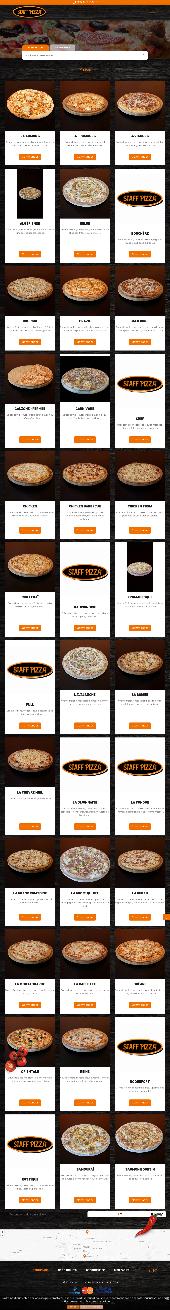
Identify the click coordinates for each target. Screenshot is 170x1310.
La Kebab (140, 893)
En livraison (35, 47)
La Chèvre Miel (30, 792)
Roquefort (140, 1081)
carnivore (85, 409)
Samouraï (85, 1169)
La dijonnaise (85, 802)
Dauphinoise (85, 607)
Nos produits (67, 1270)
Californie (140, 321)
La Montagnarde (30, 984)
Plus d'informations (91, 1306)
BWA (115, 1282)
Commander (30, 157)
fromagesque (140, 597)
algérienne (30, 223)
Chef (140, 419)
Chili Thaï (30, 597)
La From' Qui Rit (85, 893)
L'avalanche (85, 695)
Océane (140, 984)
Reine (85, 1071)
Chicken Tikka (140, 506)
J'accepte (73, 1306)
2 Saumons (30, 136)
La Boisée (140, 695)
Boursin (30, 321)
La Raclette (85, 984)
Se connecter (95, 1270)
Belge (85, 223)
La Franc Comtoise (30, 893)
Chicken (30, 506)
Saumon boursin (140, 1169)
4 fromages (85, 136)
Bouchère (140, 233)
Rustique (30, 1179)
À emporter (62, 47)
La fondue (140, 802)
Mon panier (122, 1270)
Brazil (85, 321)
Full (30, 705)
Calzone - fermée (30, 409)
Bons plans (40, 1270)
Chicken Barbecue (85, 506)
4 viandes (140, 136)
